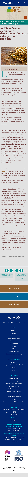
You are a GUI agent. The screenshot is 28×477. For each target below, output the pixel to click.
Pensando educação (14, 351)
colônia (13, 238)
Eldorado (4, 124)
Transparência (14, 375)
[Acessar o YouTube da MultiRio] (4, 323)
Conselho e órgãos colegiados (14, 383)
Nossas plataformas (14, 359)
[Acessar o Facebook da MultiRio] (16, 323)
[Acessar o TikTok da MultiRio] (12, 323)
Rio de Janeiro (12, 189)
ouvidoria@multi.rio (14, 420)
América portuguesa (17, 92)
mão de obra (7, 198)
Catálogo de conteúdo (14, 338)
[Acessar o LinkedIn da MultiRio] (24, 323)
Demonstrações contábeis (14, 391)
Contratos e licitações (14, 394)
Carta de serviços (14, 378)
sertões (18, 133)
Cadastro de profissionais (14, 396)
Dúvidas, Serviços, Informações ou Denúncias (14, 434)
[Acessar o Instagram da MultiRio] (8, 323)
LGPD (14, 399)
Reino (10, 193)
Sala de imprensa (14, 335)
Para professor (14, 341)
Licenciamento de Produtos (14, 354)
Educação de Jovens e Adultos (15, 256)
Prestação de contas (14, 389)
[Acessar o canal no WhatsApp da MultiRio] (20, 323)
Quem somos (14, 330)
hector (14, 367)
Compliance (14, 381)
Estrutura (14, 333)
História (3, 256)
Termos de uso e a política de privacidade (14, 402)
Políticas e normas (14, 386)
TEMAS (14, 370)
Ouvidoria (14, 418)
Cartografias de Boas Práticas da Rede (14, 365)
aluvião (3, 171)
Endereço (14, 407)
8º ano (6, 256)
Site (14, 327)
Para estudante (14, 343)
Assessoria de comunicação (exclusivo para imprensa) (14, 425)
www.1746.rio (15, 441)
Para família (14, 346)
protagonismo (17, 236)
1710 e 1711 (14, 249)
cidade (4, 189)
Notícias (14, 349)
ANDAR (14, 362)
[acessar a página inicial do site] (8, 3)
